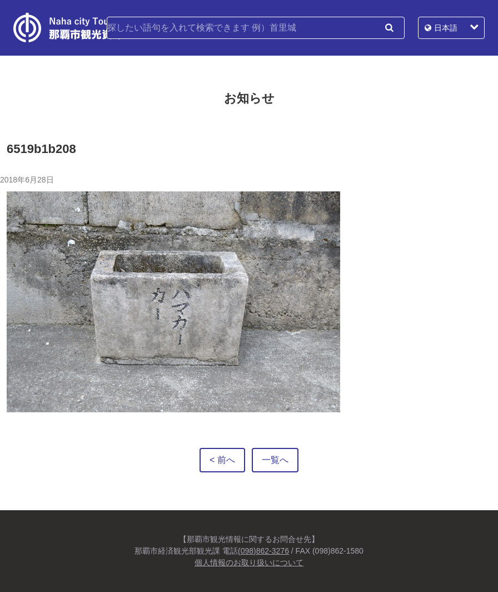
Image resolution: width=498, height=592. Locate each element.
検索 (389, 27)
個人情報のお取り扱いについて (249, 562)
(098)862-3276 (263, 550)
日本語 (445, 27)
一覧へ (275, 460)
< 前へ (222, 460)
